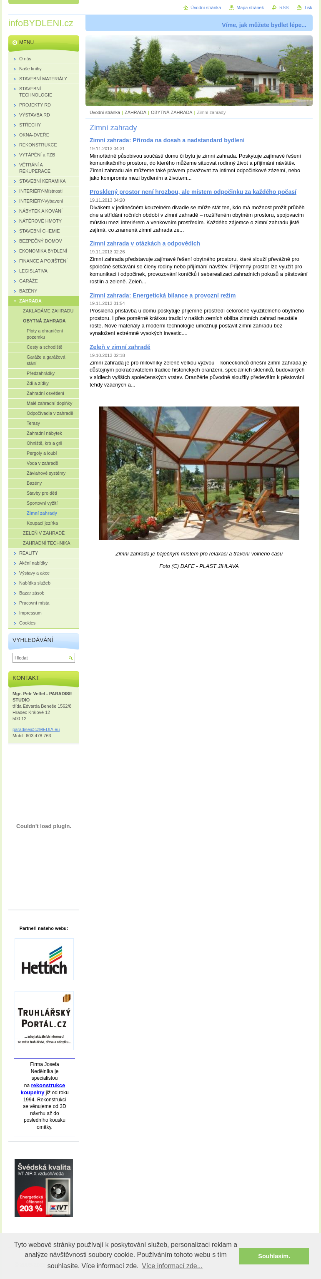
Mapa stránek (250, 7)
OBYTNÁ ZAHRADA (172, 112)
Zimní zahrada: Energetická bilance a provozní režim (163, 295)
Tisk (308, 7)
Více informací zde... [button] (172, 1265)
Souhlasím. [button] (274, 1256)
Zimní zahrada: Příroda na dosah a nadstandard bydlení (167, 140)
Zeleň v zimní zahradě (120, 347)
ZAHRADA (135, 112)
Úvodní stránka (105, 112)
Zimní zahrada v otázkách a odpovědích (145, 243)
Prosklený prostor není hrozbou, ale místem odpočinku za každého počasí (193, 191)
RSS (283, 7)
